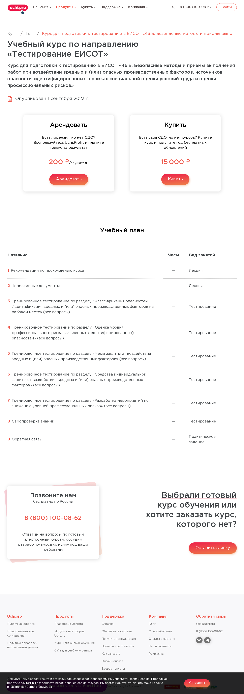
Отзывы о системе (162, 639)
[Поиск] (173, 7)
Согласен (197, 683)
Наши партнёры (160, 646)
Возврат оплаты (113, 669)
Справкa (108, 624)
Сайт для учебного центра (73, 650)
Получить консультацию (119, 639)
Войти (226, 7)
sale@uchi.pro (205, 624)
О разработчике (160, 631)
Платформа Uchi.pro (68, 624)
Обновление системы (117, 631)
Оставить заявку (212, 548)
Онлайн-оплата (112, 661)
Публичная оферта (21, 624)
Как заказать (111, 654)
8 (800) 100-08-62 (196, 7)
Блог (152, 624)
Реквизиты (156, 654)
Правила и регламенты (118, 646)
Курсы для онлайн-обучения (74, 643)
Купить (175, 179)
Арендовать (69, 179)
